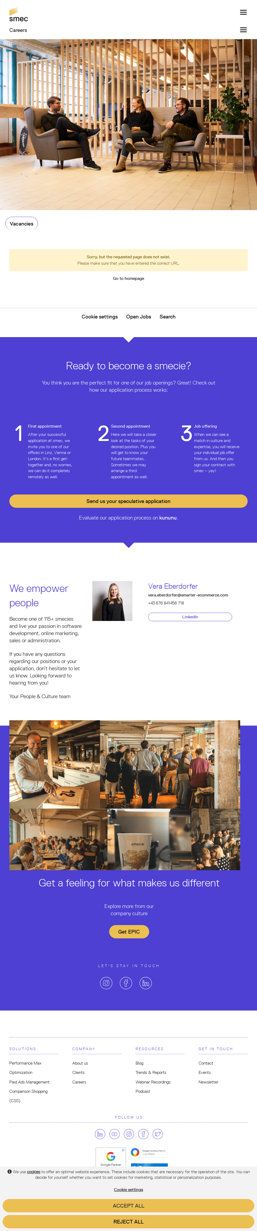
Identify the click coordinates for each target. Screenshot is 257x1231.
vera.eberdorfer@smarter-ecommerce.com (188, 595)
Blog (139, 1063)
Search (168, 316)
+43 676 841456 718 (166, 603)
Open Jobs (138, 316)
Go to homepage (128, 278)
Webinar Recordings (153, 1082)
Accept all (128, 1206)
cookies (33, 1171)
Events (205, 1072)
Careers (79, 1082)
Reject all (128, 1221)
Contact (206, 1063)
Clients (78, 1072)
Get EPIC (129, 932)
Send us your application (128, 501)
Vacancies (21, 223)
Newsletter (208, 1082)
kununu (168, 517)
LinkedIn (190, 616)
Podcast (143, 1091)
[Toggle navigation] (242, 12)
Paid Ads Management (29, 1082)
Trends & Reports (151, 1072)
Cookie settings (100, 316)
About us (80, 1063)
